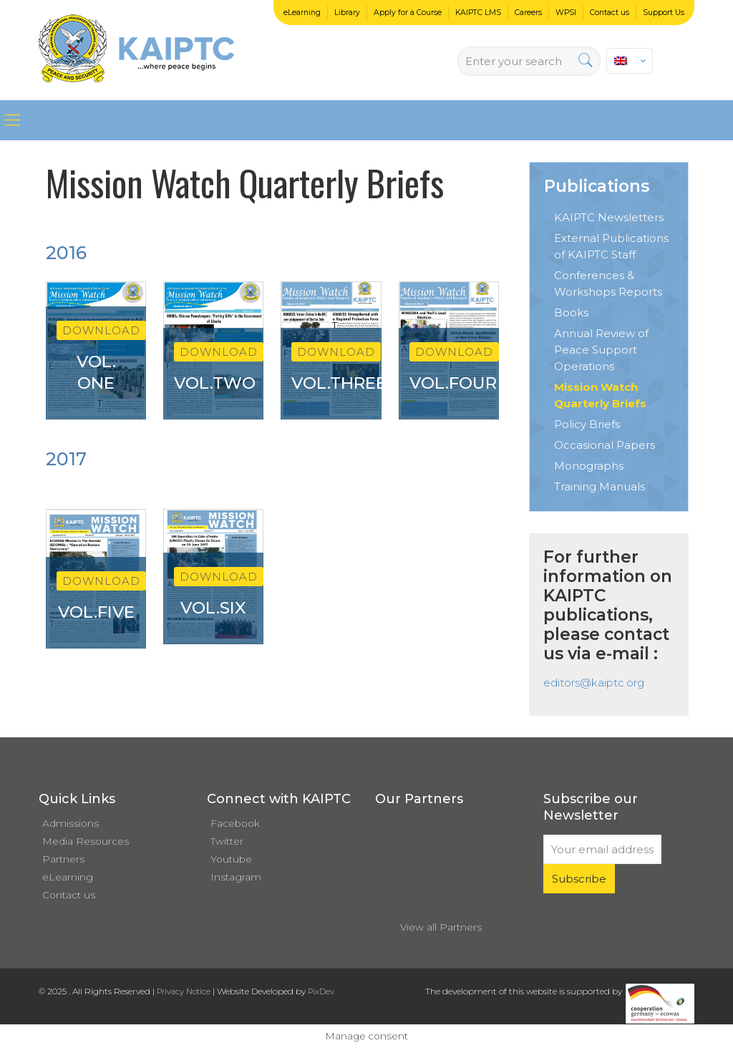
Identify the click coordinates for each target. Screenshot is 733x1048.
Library (347, 12)
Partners (63, 859)
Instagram (235, 877)
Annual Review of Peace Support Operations (601, 349)
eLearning (302, 12)
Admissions (70, 823)
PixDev (321, 991)
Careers (528, 12)
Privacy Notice (183, 991)
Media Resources (85, 841)
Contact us (609, 12)
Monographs (588, 465)
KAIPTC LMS (478, 12)
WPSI (565, 12)
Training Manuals (599, 486)
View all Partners (441, 927)
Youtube (231, 859)
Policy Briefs (587, 424)
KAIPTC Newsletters (609, 217)
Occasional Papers (604, 445)
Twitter (226, 841)
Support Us (663, 12)
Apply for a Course (408, 12)
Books (571, 312)
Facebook (235, 823)
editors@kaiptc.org (593, 682)
